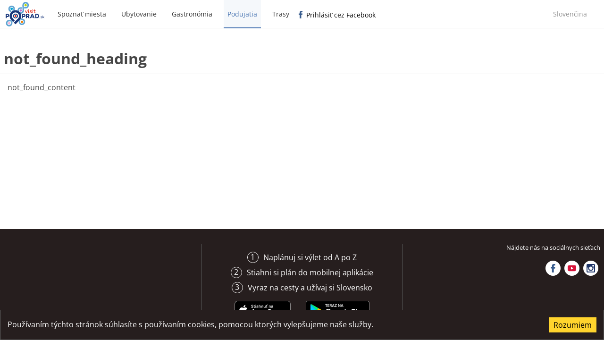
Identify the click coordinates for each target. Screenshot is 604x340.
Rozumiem (573, 325)
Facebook (553, 268)
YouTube (571, 268)
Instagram (590, 268)
